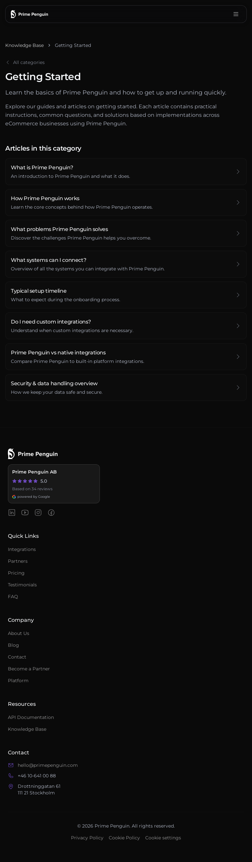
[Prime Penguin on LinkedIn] (12, 512)
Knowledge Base (24, 45)
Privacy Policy (87, 838)
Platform (18, 680)
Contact (17, 657)
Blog (13, 645)
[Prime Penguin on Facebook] (51, 512)
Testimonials (22, 585)
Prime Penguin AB (34, 472)
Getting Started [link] (73, 45)
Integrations (22, 549)
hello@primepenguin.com (48, 765)
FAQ (13, 596)
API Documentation (31, 717)
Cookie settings (163, 838)
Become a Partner (29, 669)
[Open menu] (236, 14)
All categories (25, 62)
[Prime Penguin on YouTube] (25, 512)
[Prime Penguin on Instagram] (38, 512)
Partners (18, 561)
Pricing (16, 573)
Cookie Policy (124, 838)
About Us (18, 633)
